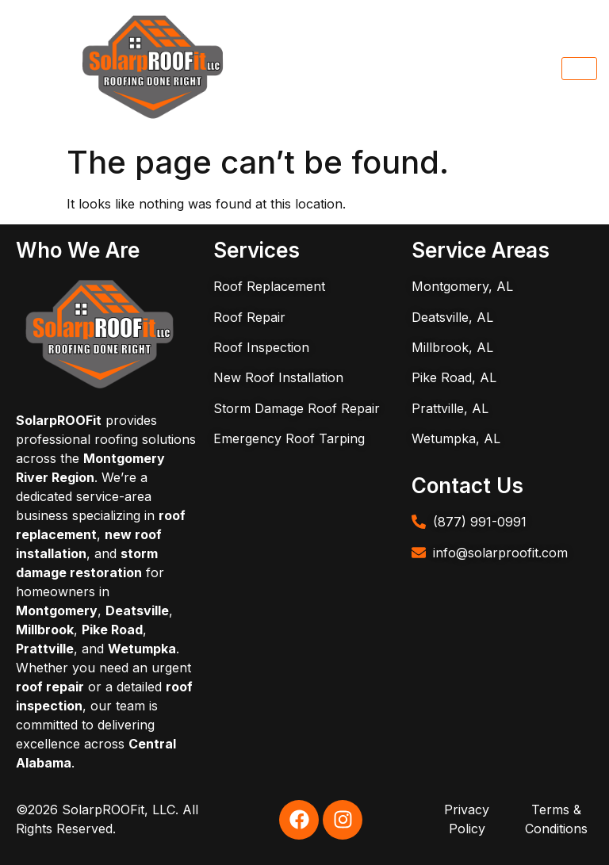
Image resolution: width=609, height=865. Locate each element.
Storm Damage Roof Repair (296, 408)
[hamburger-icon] (579, 68)
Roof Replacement (269, 286)
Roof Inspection (261, 347)
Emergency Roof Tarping (289, 438)
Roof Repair (249, 317)
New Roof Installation (278, 377)
